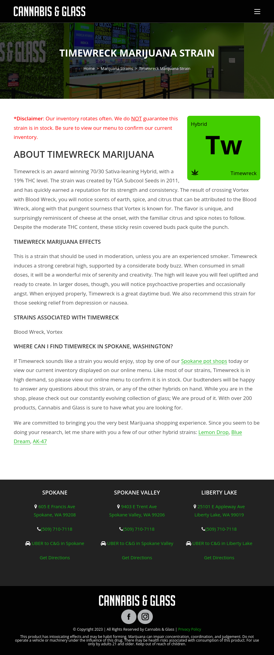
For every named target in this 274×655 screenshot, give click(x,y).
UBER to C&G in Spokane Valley (140, 543)
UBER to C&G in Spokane (58, 543)
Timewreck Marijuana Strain (164, 68)
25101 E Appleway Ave (221, 506)
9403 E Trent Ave (139, 506)
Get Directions (55, 557)
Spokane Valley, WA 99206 (137, 515)
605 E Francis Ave (56, 506)
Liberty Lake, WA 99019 (219, 515)
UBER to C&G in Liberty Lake (222, 543)
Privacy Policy (189, 629)
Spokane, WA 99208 (55, 515)
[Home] (89, 68)
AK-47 (40, 441)
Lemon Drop (213, 432)
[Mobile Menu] (257, 11)
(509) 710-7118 (56, 529)
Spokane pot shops (204, 360)
